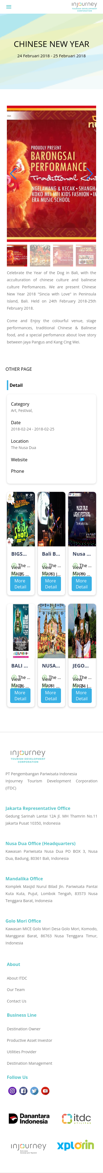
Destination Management (29, 1063)
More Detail (20, 584)
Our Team (16, 989)
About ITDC (17, 978)
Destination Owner (24, 1028)
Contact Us (16, 1001)
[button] (89, 174)
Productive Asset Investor (29, 1040)
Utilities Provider (22, 1051)
